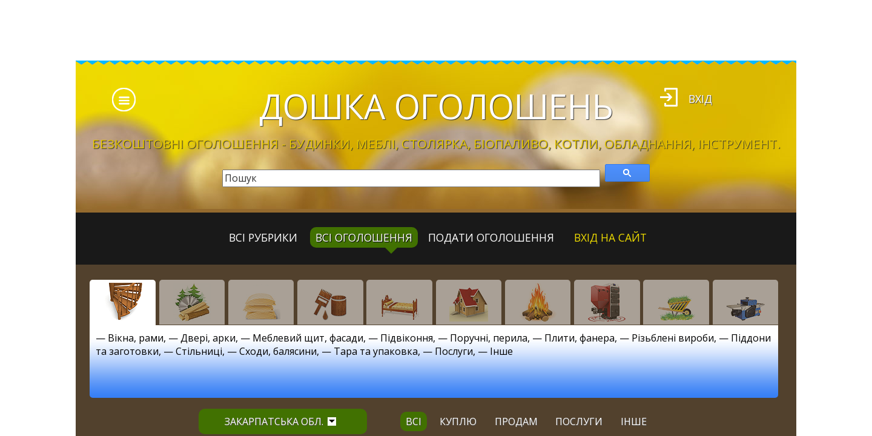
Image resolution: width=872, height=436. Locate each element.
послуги (579, 421)
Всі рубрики (263, 237)
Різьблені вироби (673, 338)
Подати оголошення (491, 237)
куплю (458, 421)
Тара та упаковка (376, 351)
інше (634, 421)
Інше (501, 351)
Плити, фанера (579, 338)
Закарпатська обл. (280, 421)
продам (516, 421)
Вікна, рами (136, 338)
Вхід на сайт (610, 237)
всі (413, 421)
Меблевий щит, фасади (308, 338)
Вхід (700, 98)
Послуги (454, 351)
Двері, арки (208, 338)
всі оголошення (363, 237)
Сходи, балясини (278, 351)
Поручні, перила (488, 338)
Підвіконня (406, 338)
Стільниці (199, 351)
